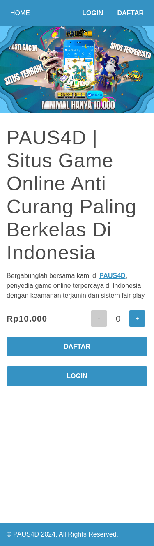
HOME (20, 12)
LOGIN (77, 375)
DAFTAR (77, 346)
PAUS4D (112, 275)
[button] (99, 318)
